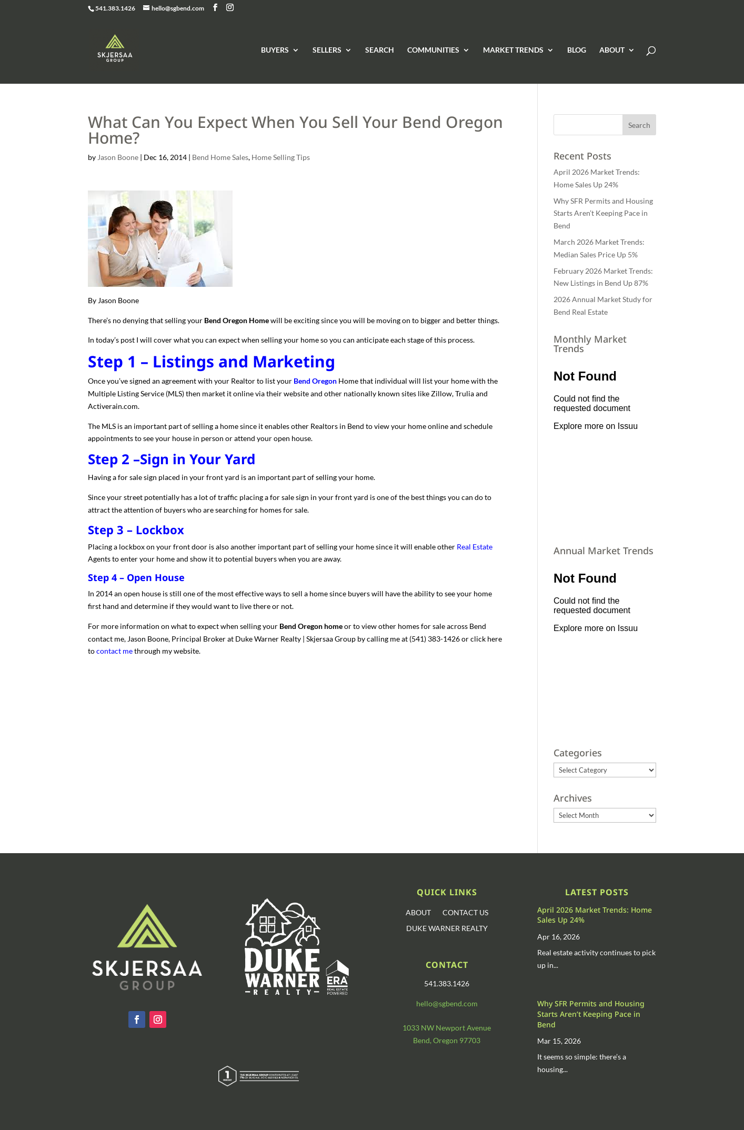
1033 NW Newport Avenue (447, 1027)
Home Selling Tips (281, 157)
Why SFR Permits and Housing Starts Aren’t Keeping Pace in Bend (603, 213)
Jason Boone (117, 157)
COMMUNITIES (433, 50)
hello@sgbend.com (447, 1003)
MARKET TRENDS (513, 50)
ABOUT (612, 50)
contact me (114, 650)
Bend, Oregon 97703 (446, 1040)
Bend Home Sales (220, 157)
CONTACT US (465, 913)
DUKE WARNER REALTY (447, 929)
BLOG (576, 50)
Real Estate (474, 546)
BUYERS (275, 50)
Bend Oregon (315, 380)
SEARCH (379, 50)
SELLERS (327, 50)
